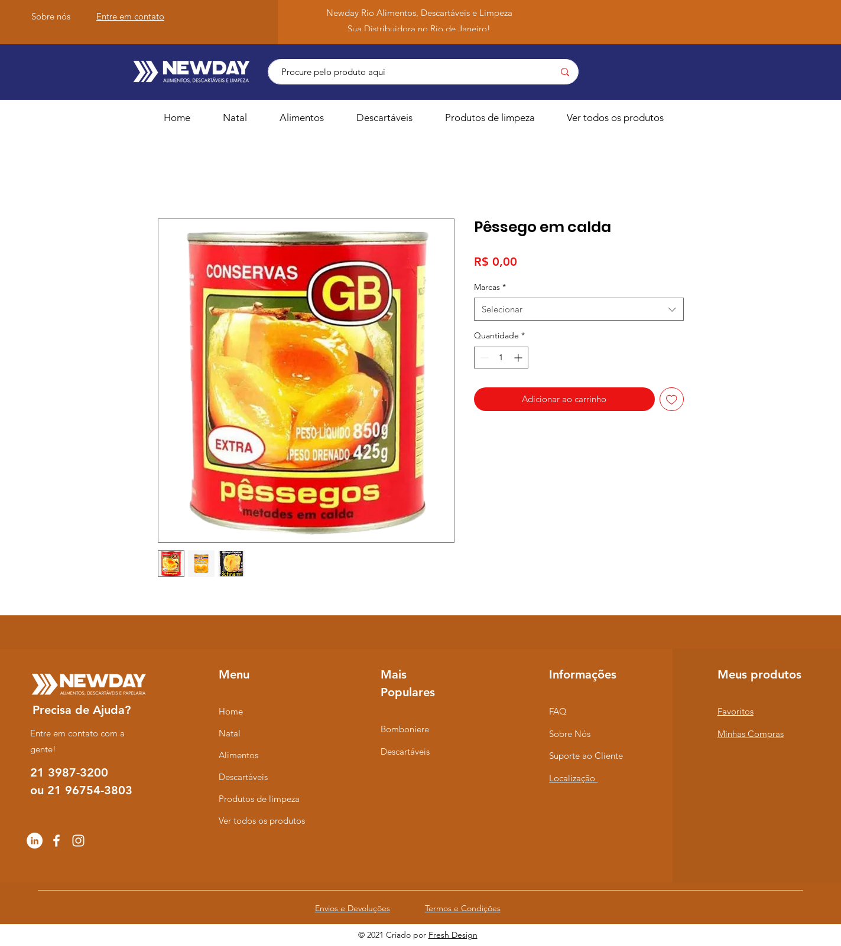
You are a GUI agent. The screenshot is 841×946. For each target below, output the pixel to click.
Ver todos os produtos (262, 820)
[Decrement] (483, 357)
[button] (309, 117)
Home (231, 711)
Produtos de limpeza (259, 798)
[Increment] (519, 357)
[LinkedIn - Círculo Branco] (35, 841)
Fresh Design (453, 934)
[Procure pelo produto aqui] (404, 72)
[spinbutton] (501, 357)
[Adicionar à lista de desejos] (672, 399)
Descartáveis (243, 776)
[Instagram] (78, 841)
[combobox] (579, 309)
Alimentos (238, 755)
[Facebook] (56, 841)
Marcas (490, 287)
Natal (230, 733)
